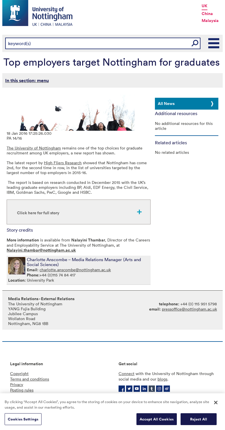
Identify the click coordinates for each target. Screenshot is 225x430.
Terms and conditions (29, 379)
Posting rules (21, 390)
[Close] (215, 404)
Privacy (16, 384)
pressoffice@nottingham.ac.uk (189, 309)
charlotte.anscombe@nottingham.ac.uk (75, 269)
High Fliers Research (63, 162)
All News (166, 103)
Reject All (198, 421)
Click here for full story (38, 213)
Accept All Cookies (157, 421)
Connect (126, 373)
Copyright (19, 373)
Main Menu (214, 43)
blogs (162, 379)
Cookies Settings (23, 421)
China (207, 13)
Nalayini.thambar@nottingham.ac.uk (41, 250)
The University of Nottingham (34, 148)
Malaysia (210, 20)
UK (204, 6)
